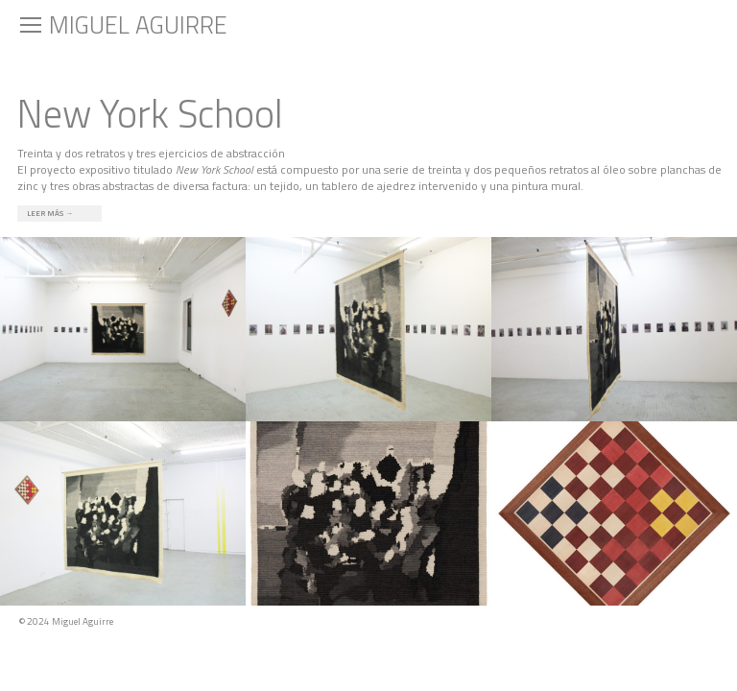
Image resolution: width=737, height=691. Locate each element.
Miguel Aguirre (138, 25)
